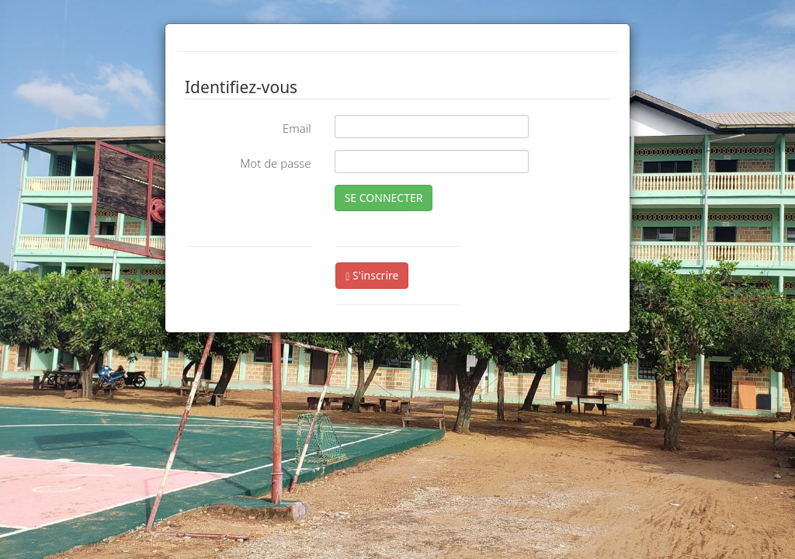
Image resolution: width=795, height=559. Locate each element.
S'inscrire (371, 275)
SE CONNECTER (384, 197)
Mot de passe (275, 163)
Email (297, 128)
